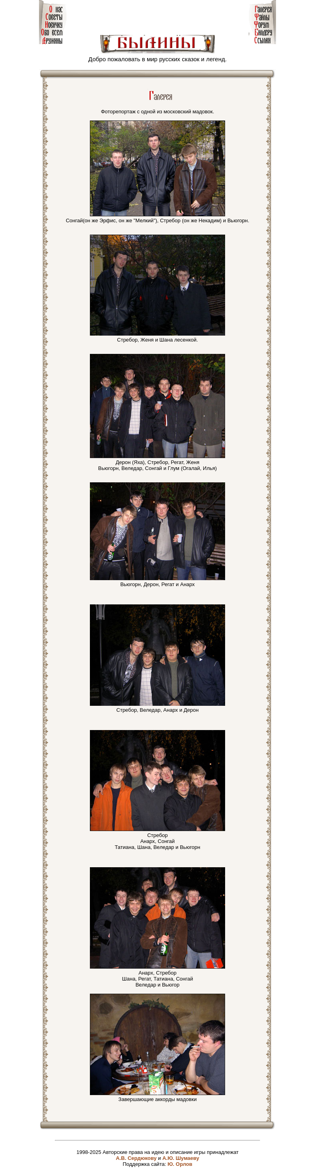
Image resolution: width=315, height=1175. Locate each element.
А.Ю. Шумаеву (180, 1158)
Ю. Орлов (179, 1164)
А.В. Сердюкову (136, 1158)
